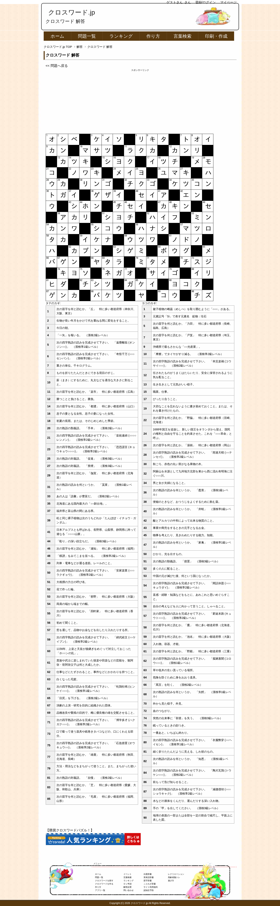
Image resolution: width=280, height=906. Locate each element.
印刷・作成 (216, 36)
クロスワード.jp (71, 12)
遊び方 (171, 880)
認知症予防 (149, 890)
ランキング (121, 36)
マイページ (228, 2)
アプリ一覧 (100, 890)
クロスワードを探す (104, 880)
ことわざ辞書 (150, 884)
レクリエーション (176, 874)
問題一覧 (87, 36)
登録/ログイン (205, 2)
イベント (127, 874)
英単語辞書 (149, 877)
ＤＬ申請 (127, 884)
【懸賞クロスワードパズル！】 (70, 830)
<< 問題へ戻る (57, 66)
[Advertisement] (140, 100)
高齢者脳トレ (174, 877)
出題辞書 (148, 874)
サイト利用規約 (151, 887)
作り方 (153, 36)
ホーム (57, 36)
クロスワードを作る (104, 884)
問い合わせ (128, 890)
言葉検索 (182, 36)
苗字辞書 (148, 880)
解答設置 (127, 887)
